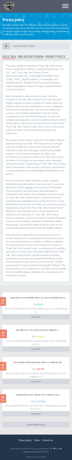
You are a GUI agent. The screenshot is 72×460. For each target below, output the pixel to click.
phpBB (23, 448)
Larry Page (40, 401)
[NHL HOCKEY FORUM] (6, 46)
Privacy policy (25, 440)
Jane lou (40, 368)
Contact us (47, 440)
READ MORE (36, 317)
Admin (40, 304)
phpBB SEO (43, 451)
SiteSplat (40, 336)
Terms (37, 440)
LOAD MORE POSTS (36, 424)
